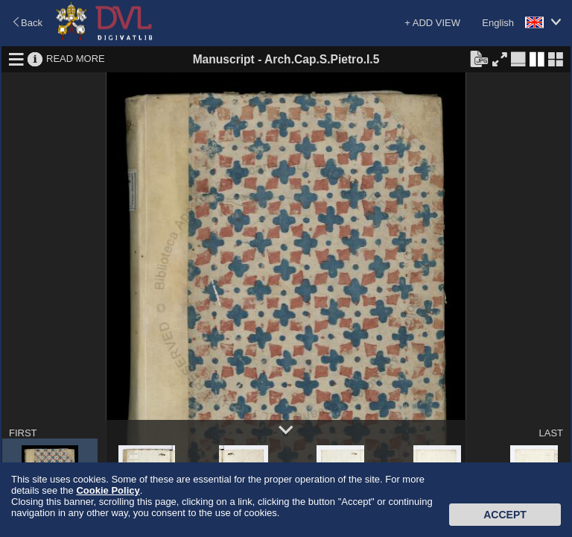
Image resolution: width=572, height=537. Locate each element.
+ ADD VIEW (432, 22)
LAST (550, 433)
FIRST (23, 433)
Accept (505, 515)
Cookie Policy (107, 490)
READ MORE (75, 58)
